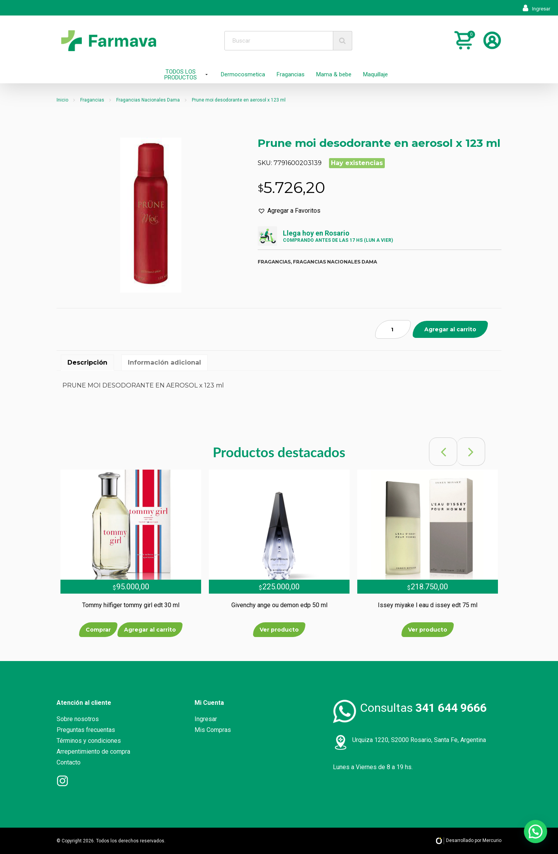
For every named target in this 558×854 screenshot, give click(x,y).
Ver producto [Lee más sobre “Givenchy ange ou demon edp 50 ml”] (279, 629)
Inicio (62, 100)
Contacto (69, 762)
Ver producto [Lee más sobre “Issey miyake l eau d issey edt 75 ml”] (427, 629)
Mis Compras (213, 729)
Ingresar (536, 9)
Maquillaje (375, 74)
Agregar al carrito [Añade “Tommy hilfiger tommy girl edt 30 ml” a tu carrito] (150, 629)
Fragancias (291, 74)
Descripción (87, 362)
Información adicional (164, 362)
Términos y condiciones (89, 740)
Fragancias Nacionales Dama (148, 100)
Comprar (98, 629)
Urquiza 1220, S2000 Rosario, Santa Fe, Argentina (419, 740)
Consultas (423, 708)
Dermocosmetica (243, 74)
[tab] (87, 363)
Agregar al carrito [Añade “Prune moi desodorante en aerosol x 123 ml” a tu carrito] (450, 329)
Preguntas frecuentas (86, 729)
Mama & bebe (333, 74)
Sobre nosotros (78, 719)
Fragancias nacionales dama (335, 262)
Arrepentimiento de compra (93, 751)
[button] (289, 211)
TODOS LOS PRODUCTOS (180, 74)
